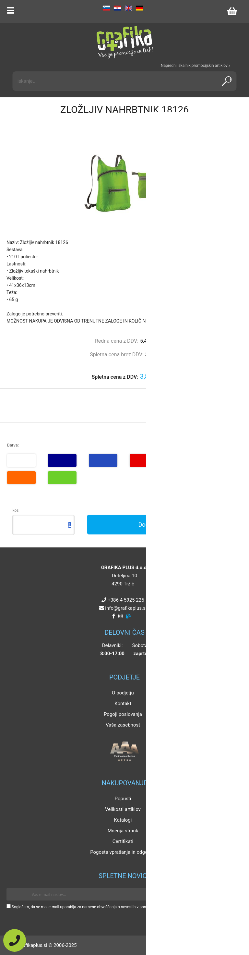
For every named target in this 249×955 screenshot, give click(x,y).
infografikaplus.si (126, 608)
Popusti (123, 799)
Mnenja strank (123, 831)
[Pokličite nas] (14, 940)
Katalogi (123, 820)
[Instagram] (120, 616)
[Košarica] (232, 11)
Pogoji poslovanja (123, 714)
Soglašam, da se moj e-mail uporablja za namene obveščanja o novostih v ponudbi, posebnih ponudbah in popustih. (111, 907)
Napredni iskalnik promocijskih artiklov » (195, 65)
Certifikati (123, 841)
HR (117, 8)
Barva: (13, 445)
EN (128, 8)
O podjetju (123, 693)
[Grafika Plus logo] (124, 42)
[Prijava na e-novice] (233, 894)
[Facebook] (113, 616)
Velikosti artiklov (123, 809)
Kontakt (122, 703)
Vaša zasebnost (123, 725)
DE (139, 8)
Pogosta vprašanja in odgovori (123, 852)
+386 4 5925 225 (126, 600)
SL (106, 8)
